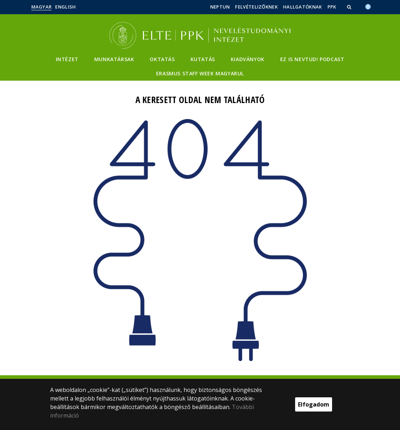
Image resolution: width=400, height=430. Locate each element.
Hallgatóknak (302, 7)
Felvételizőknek (256, 7)
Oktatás (162, 59)
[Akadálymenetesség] (368, 6)
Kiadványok (248, 59)
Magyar (41, 7)
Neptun (220, 7)
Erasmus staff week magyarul (200, 73)
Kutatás (203, 59)
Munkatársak (114, 59)
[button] (350, 7)
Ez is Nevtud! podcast (312, 59)
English (65, 7)
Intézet (67, 59)
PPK (331, 7)
